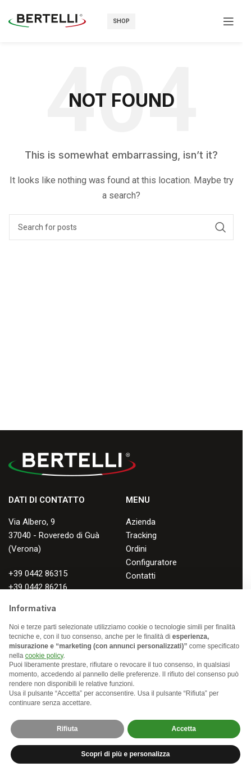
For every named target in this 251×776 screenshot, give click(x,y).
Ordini (136, 549)
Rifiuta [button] (67, 729)
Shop (121, 21)
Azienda (141, 522)
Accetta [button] (184, 729)
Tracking (141, 535)
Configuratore (151, 562)
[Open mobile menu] (228, 21)
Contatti (141, 576)
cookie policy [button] (44, 656)
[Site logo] (47, 20)
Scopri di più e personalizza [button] (125, 754)
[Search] (121, 227)
